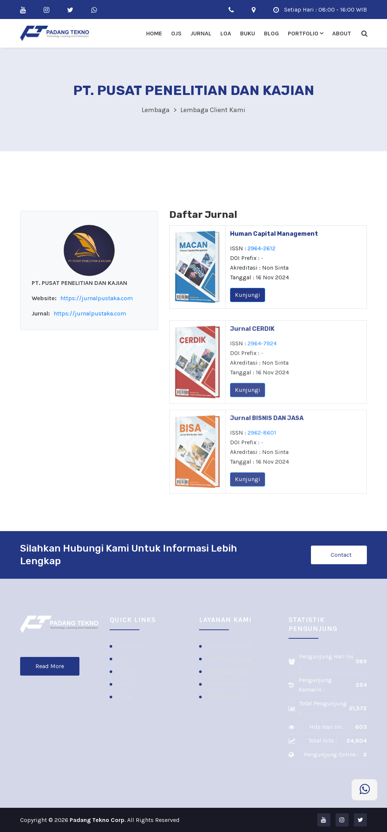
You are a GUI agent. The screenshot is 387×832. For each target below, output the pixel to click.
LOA (225, 33)
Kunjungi (247, 296)
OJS (176, 33)
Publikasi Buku (229, 671)
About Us (131, 646)
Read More (49, 666)
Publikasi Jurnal (230, 658)
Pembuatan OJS (229, 646)
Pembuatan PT (227, 696)
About (341, 33)
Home (154, 33)
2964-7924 (262, 359)
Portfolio (303, 33)
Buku (247, 33)
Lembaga (156, 110)
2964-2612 (262, 249)
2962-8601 (262, 448)
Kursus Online (227, 683)
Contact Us (341, 557)
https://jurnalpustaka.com (96, 298)
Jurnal (201, 33)
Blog (271, 33)
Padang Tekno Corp (97, 819)
